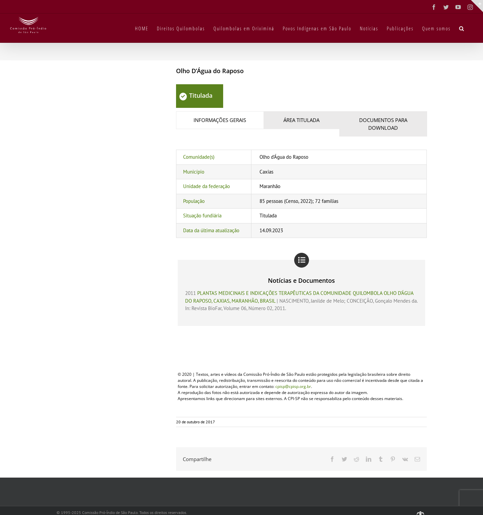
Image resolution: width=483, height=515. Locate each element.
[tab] (220, 120)
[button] (461, 27)
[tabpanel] (301, 194)
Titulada (195, 95)
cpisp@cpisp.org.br (293, 386)
